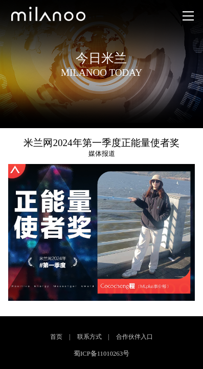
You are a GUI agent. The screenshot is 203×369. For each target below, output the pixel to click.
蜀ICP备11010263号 (101, 353)
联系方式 (89, 336)
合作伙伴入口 (134, 336)
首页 (56, 336)
